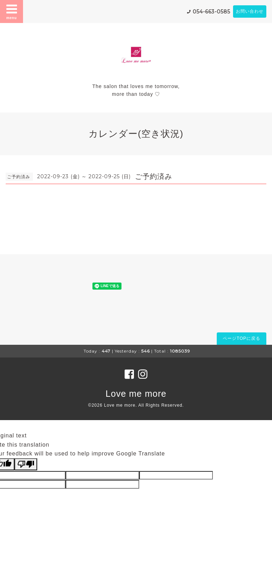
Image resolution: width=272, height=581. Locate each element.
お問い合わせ (250, 11)
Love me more (136, 394)
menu (11, 11)
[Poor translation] (26, 464)
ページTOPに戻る (241, 338)
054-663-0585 (211, 11)
